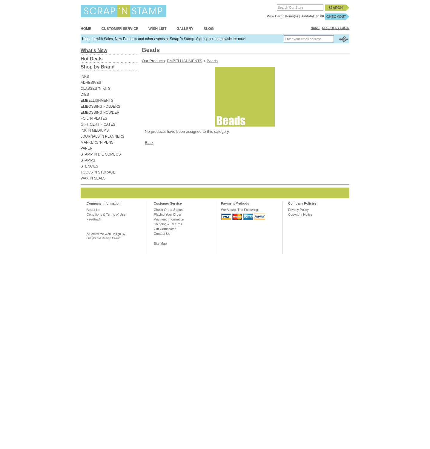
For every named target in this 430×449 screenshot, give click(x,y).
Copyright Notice (300, 214)
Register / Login (335, 28)
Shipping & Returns (168, 224)
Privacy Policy (298, 209)
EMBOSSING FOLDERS (100, 106)
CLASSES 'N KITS (95, 88)
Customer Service (119, 29)
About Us (93, 209)
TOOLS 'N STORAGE (98, 172)
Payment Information (169, 219)
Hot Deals (92, 58)
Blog (208, 29)
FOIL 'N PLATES (94, 118)
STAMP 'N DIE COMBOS (101, 154)
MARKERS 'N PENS (97, 142)
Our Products (153, 61)
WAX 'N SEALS (93, 178)
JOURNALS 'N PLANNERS (102, 136)
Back (149, 142)
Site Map (160, 243)
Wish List (157, 29)
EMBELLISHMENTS (97, 100)
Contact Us (162, 233)
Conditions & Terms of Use (106, 214)
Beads (212, 61)
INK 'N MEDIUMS (95, 130)
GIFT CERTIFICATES (98, 124)
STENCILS (89, 166)
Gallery (185, 29)
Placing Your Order (167, 214)
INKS (85, 76)
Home (86, 29)
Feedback (94, 219)
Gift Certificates (165, 229)
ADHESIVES (91, 82)
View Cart (274, 16)
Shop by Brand (98, 66)
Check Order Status (168, 209)
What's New (94, 50)
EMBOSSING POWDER (100, 112)
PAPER (87, 148)
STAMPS (88, 160)
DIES (85, 94)
